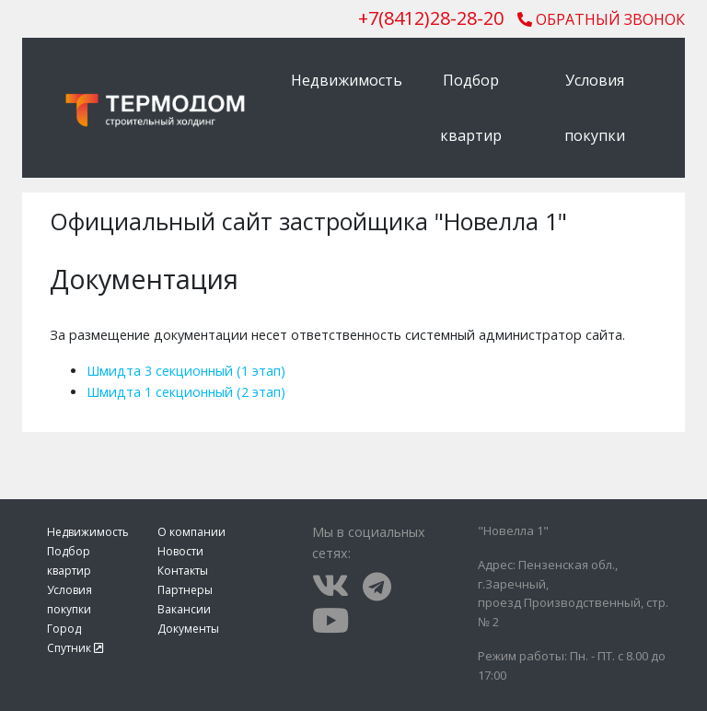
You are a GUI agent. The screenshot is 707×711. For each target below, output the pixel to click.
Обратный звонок (601, 19)
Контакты (182, 570)
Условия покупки (594, 108)
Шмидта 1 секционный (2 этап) (186, 392)
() (431, 18)
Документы (188, 628)
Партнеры (185, 590)
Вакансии (184, 609)
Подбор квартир (471, 108)
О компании (191, 532)
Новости (180, 551)
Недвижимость (346, 80)
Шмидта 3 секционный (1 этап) (186, 370)
